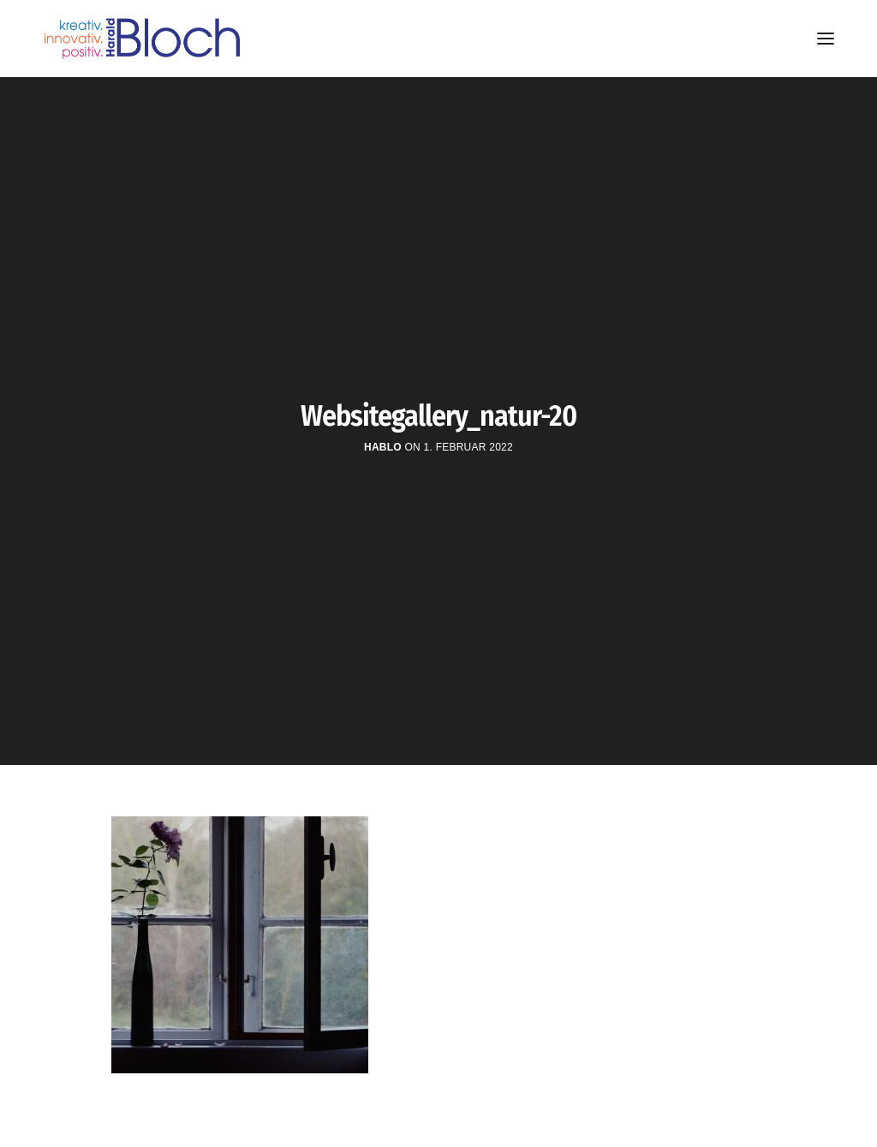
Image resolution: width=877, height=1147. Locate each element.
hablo (383, 447)
